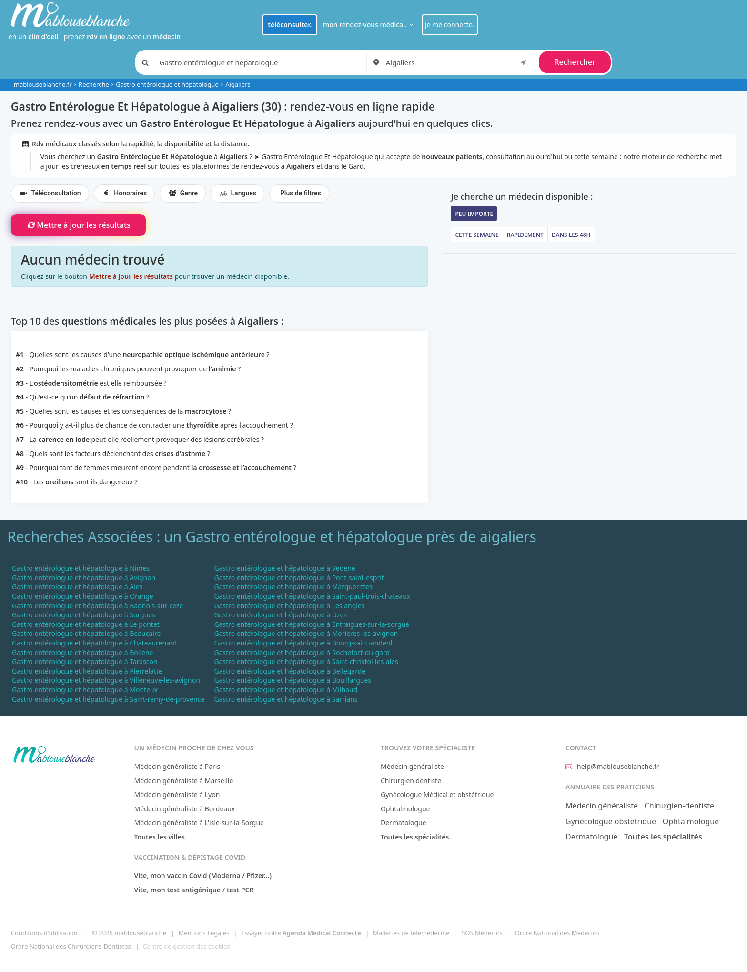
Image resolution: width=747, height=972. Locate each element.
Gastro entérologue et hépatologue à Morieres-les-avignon (306, 633)
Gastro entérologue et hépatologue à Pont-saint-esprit (299, 577)
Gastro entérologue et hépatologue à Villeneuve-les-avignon (106, 680)
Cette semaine (476, 235)
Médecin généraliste (412, 766)
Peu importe (474, 214)
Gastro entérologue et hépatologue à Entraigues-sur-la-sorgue (311, 624)
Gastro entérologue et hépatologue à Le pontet (86, 624)
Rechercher (575, 62)
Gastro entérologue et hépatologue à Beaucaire (86, 633)
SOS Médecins (482, 933)
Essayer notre (301, 933)
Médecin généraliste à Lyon (177, 794)
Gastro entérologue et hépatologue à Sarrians (285, 699)
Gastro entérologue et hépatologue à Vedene (284, 568)
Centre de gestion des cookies (186, 946)
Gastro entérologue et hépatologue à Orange (82, 596)
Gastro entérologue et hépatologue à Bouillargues (292, 680)
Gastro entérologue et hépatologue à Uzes (280, 614)
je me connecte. (449, 24)
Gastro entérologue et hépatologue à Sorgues (83, 614)
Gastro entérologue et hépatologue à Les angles (289, 605)
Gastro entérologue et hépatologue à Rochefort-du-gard (302, 652)
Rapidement (525, 235)
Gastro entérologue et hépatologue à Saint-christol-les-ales (306, 661)
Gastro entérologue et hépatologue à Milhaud (285, 689)
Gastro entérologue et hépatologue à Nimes (81, 568)
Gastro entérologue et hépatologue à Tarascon (85, 661)
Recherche (94, 84)
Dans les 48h (571, 235)
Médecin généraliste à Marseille (183, 780)
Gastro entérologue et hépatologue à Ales (77, 586)
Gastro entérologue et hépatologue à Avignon (83, 577)
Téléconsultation (50, 193)
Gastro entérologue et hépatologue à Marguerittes (293, 586)
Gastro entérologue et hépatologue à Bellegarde (289, 670)
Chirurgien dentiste (411, 780)
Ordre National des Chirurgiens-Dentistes (71, 946)
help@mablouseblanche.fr (612, 766)
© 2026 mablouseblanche (129, 933)
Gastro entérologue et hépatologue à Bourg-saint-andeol (303, 642)
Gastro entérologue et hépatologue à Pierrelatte (87, 670)
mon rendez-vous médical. (369, 24)
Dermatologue (403, 822)
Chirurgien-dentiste (679, 805)
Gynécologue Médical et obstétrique (437, 794)
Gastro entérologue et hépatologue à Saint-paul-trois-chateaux (312, 596)
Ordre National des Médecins (557, 933)
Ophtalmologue (405, 808)
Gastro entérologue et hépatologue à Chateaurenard (94, 642)
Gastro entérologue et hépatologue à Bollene (82, 652)
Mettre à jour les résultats (78, 225)
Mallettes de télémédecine (411, 933)
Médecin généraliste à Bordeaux (184, 808)
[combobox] (458, 62)
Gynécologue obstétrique (610, 821)
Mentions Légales (203, 933)
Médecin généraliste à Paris (177, 766)
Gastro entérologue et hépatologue (167, 84)
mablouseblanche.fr (43, 84)
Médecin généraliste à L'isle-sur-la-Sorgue (199, 822)
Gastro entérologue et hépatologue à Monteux (85, 689)
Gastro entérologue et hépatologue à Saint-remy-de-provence (108, 699)
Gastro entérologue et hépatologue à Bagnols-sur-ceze (97, 605)
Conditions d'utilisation (44, 933)
